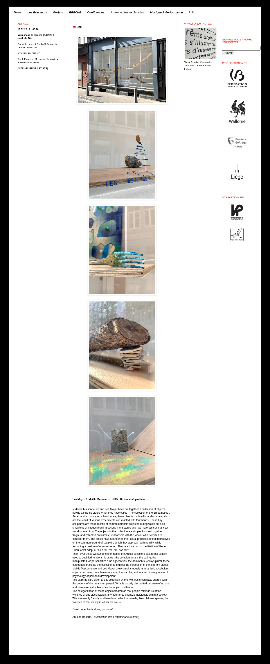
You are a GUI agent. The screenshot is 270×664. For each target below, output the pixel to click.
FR (74, 27)
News (17, 12)
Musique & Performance (166, 12)
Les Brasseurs (37, 12)
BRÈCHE (75, 12)
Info (191, 12)
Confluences (95, 12)
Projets (58, 12)
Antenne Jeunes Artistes (127, 12)
